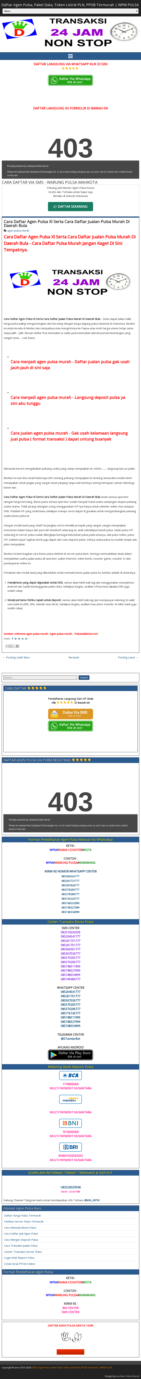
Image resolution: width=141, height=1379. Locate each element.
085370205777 (71, 889)
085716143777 (71, 898)
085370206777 (71, 894)
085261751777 (71, 881)
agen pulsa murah (18, 230)
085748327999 (71, 907)
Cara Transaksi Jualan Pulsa (21, 1245)
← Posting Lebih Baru (16, 657)
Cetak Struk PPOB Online (19, 1264)
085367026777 (71, 885)
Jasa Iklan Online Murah (127, 1376)
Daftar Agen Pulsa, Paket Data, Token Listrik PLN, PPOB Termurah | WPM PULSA (70, 4)
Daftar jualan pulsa (93, 361)
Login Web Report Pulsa (19, 1257)
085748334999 (71, 912)
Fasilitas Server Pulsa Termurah (23, 1221)
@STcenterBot (70, 1039)
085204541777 (71, 876)
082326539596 (70, 1187)
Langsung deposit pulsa (97, 397)
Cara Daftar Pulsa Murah (56, 243)
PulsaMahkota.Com (86, 633)
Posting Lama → (128, 657)
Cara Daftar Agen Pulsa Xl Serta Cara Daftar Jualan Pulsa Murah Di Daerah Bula (67, 223)
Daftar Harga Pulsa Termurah (22, 1215)
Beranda (74, 657)
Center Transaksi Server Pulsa (23, 1251)
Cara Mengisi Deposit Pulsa (21, 1239)
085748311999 (70, 903)
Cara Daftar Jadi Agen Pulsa (21, 1233)
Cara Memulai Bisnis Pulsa (20, 1227)
